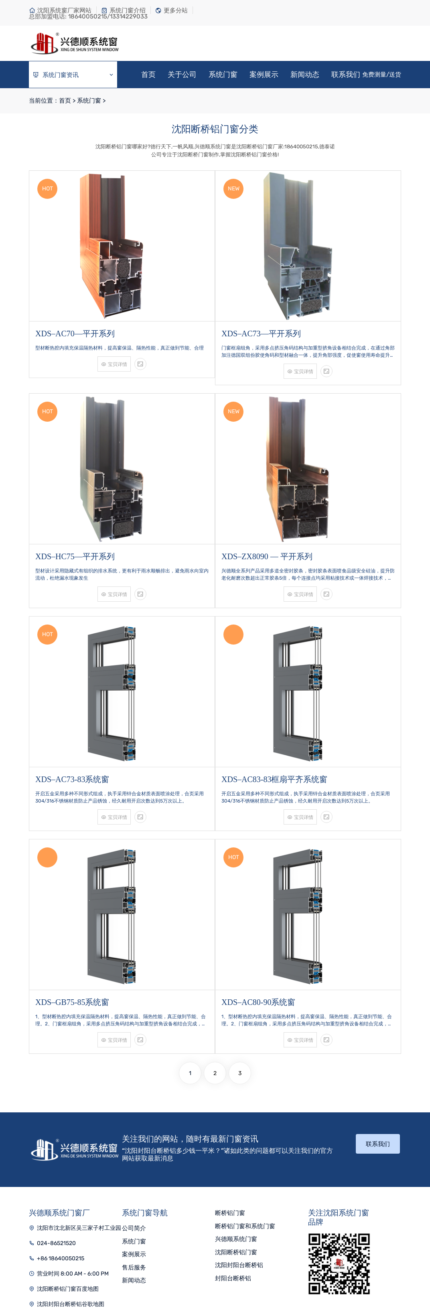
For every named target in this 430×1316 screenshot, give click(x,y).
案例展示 (263, 74)
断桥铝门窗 (230, 1145)
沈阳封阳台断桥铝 (239, 1197)
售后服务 (134, 1200)
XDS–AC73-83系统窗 (72, 727)
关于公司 (182, 74)
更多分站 (171, 10)
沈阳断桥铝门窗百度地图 (68, 1221)
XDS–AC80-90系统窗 (258, 933)
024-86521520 (56, 1175)
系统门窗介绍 (123, 10)
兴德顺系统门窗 (236, 1171)
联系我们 (345, 74)
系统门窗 (223, 74)
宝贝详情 (114, 346)
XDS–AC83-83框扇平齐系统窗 (274, 727)
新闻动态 (304, 74)
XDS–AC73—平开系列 (261, 315)
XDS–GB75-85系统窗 (72, 933)
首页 (148, 74)
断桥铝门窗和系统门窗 (245, 1158)
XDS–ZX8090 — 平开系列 (266, 521)
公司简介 (134, 1160)
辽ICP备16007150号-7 (270, 1283)
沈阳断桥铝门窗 (236, 1185)
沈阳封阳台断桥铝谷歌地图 (70, 1236)
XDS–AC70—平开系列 (75, 315)
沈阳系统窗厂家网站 (60, 10)
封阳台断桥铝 (233, 1211)
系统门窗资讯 (73, 75)
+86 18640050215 (60, 1191)
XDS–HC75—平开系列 (75, 521)
